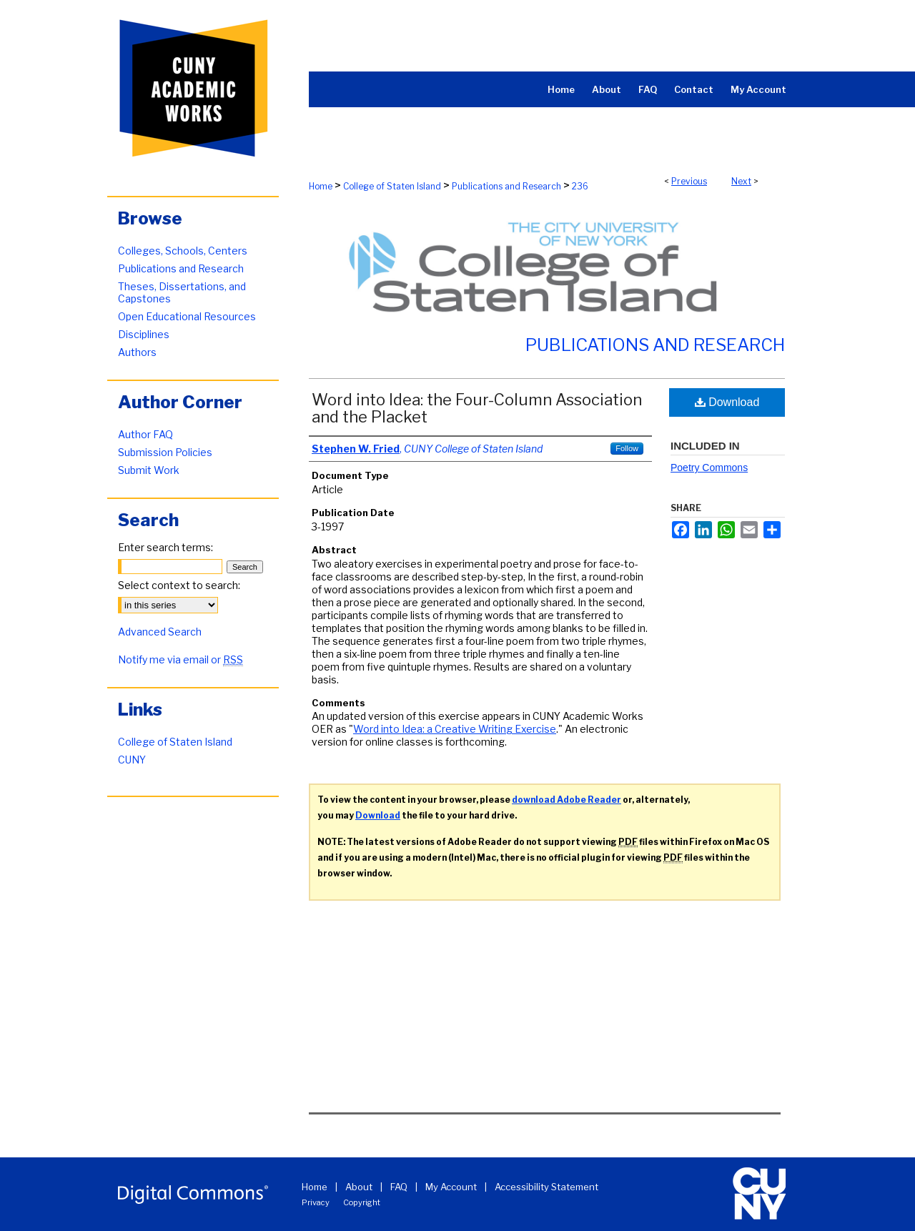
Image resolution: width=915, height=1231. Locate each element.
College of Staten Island (392, 186)
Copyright (361, 1202)
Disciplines (143, 334)
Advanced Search (160, 632)
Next (741, 181)
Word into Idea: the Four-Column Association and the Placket (477, 408)
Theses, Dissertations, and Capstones (182, 292)
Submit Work (148, 470)
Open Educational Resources (187, 316)
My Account (451, 1186)
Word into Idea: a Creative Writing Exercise (454, 729)
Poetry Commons (709, 467)
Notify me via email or (180, 659)
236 (580, 186)
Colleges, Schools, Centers (182, 250)
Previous (689, 181)
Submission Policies (165, 452)
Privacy (316, 1202)
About (358, 1186)
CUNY (132, 759)
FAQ (398, 1186)
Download (727, 402)
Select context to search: (179, 585)
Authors (137, 352)
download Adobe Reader (566, 799)
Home (320, 186)
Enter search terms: (165, 547)
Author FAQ (145, 434)
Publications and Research (506, 186)
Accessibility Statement (546, 1186)
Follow (626, 448)
